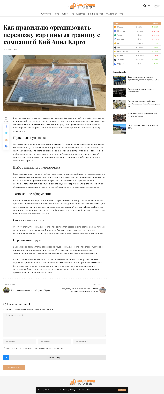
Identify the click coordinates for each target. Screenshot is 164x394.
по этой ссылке (33, 124)
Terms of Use (84, 390)
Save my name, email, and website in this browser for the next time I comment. (35, 348)
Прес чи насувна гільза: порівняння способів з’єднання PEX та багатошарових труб (144, 104)
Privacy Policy (69, 390)
